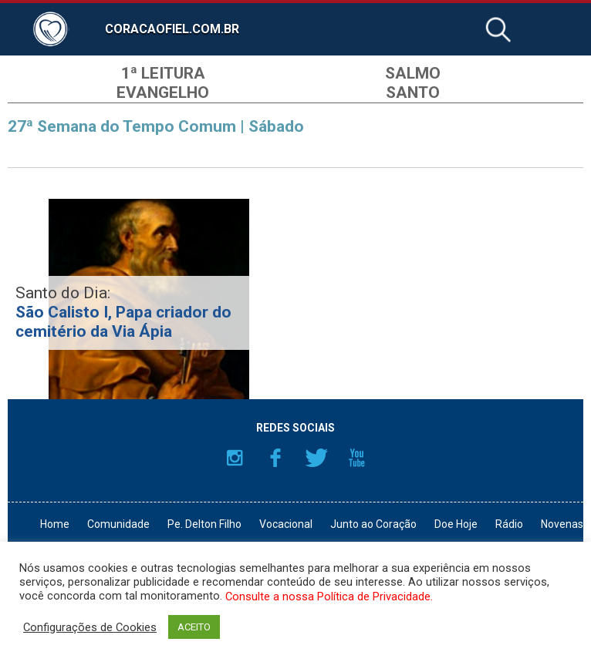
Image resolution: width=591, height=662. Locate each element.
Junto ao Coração (373, 524)
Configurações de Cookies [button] (90, 627)
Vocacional (285, 524)
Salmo (413, 73)
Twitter (316, 458)
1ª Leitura (163, 73)
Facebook (275, 458)
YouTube (357, 458)
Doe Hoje (456, 524)
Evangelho (163, 92)
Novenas (562, 524)
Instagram (234, 458)
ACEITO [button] (194, 627)
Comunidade (118, 524)
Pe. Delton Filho (204, 524)
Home (54, 524)
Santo (413, 92)
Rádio (509, 524)
